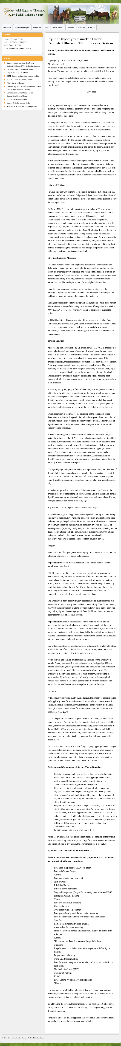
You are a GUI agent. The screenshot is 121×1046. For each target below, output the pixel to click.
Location (71, 27)
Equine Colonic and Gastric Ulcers (20, 79)
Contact (91, 27)
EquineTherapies (21, 27)
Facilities (37, 27)
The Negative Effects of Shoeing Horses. (22, 106)
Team (46, 27)
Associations (57, 27)
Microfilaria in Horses (15, 83)
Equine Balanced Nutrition (17, 99)
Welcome (7, 27)
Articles (81, 27)
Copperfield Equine (16, 45)
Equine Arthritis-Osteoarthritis (18, 103)
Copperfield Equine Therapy (20, 48)
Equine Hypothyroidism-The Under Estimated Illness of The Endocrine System (80, 41)
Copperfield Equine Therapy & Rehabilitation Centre (26, 1038)
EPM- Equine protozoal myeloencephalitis (23, 76)
